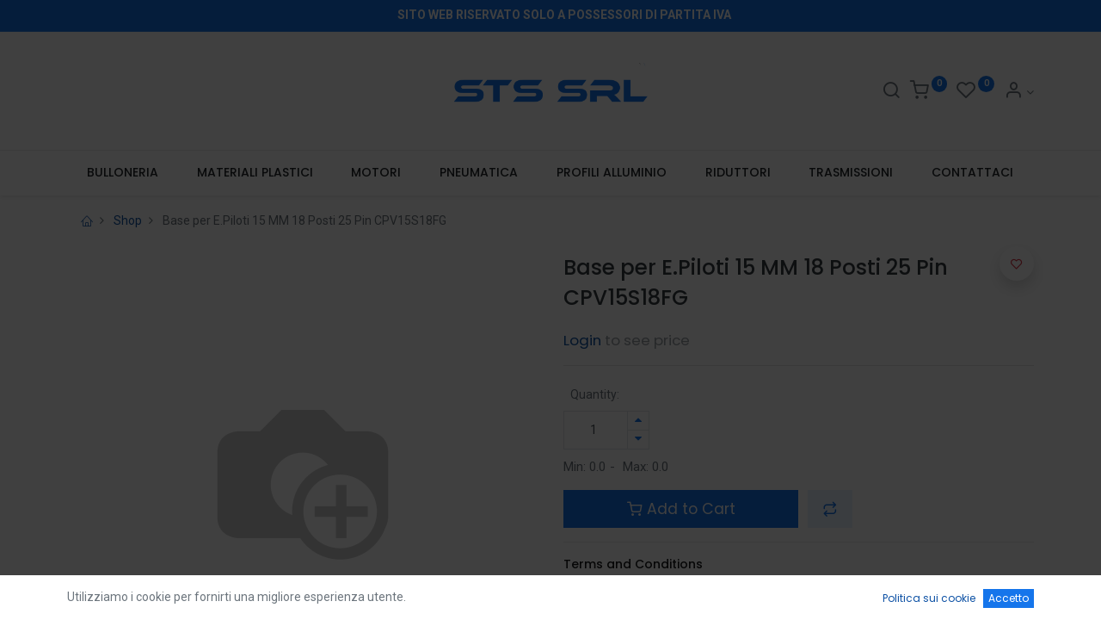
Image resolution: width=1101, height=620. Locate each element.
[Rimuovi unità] (638, 440)
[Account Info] (1019, 92)
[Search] (891, 92)
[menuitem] (122, 173)
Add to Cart (681, 509)
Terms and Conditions (633, 564)
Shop (128, 220)
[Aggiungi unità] (638, 421)
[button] (830, 509)
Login (582, 340)
